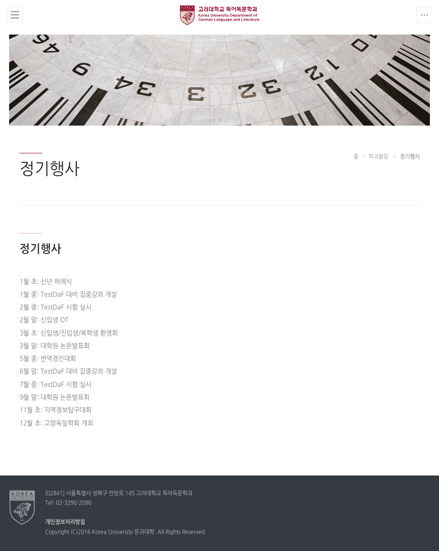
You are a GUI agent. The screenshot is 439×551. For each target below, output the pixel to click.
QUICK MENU (424, 15)
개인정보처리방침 (65, 522)
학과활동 (379, 157)
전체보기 (15, 15)
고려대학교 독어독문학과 (219, 15)
